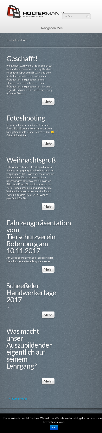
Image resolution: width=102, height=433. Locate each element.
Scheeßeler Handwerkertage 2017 (31, 292)
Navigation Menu (50, 28)
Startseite (11, 40)
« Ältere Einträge (18, 398)
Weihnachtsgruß (31, 160)
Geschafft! (21, 58)
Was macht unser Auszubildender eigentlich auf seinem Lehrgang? (29, 348)
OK (53, 427)
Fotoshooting (25, 118)
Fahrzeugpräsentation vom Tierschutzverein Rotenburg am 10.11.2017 (38, 236)
